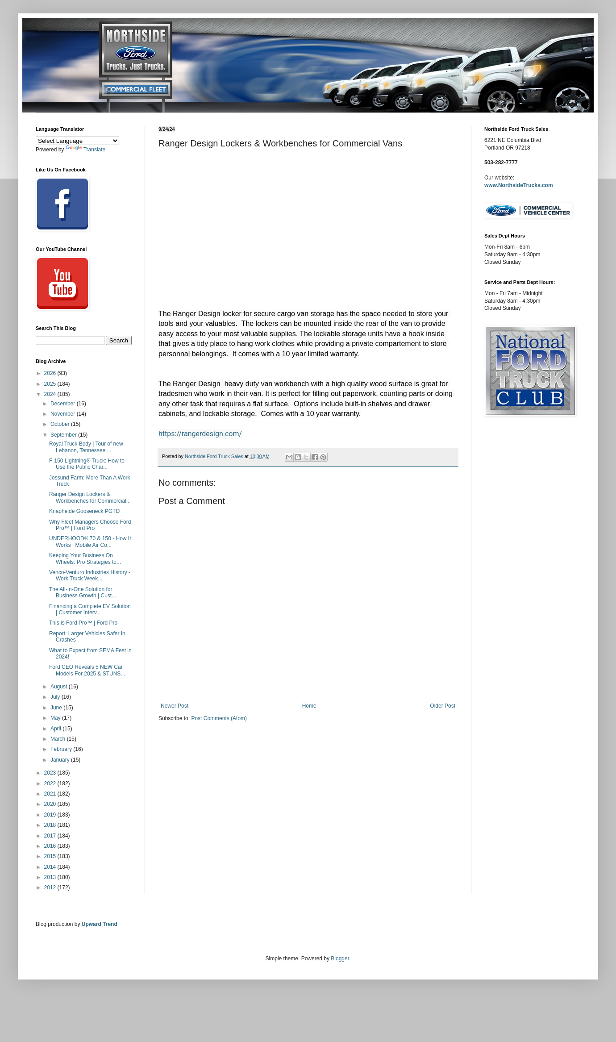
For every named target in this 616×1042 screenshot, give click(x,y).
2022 (51, 783)
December (63, 403)
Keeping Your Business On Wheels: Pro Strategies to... (85, 558)
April (56, 728)
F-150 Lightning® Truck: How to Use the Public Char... (87, 464)
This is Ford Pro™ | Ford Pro (83, 623)
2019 (51, 815)
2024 (51, 394)
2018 (51, 825)
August (59, 687)
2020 (51, 804)
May (56, 718)
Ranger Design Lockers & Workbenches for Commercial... (90, 497)
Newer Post (174, 706)
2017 (51, 836)
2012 (51, 887)
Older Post (442, 706)
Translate (86, 149)
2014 (51, 867)
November (63, 414)
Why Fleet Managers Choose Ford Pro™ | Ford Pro (90, 525)
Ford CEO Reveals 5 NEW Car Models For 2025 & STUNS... (87, 670)
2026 (51, 373)
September (64, 435)
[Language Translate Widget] (77, 141)
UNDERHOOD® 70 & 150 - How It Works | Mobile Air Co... (90, 541)
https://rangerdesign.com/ (200, 433)
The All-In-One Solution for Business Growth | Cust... (82, 592)
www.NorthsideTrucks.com (518, 185)
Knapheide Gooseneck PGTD (84, 511)
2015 (51, 856)
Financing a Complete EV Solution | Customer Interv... (90, 609)
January (60, 760)
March (58, 739)
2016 (51, 846)
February (61, 749)
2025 (51, 384)
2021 (51, 794)
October (60, 424)
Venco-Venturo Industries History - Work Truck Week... (89, 575)
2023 (51, 773)
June (56, 707)
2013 (51, 877)
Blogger (340, 958)
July (56, 697)
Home (309, 706)
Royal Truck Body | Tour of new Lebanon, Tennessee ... (86, 447)
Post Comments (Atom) (219, 718)
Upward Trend (99, 924)
